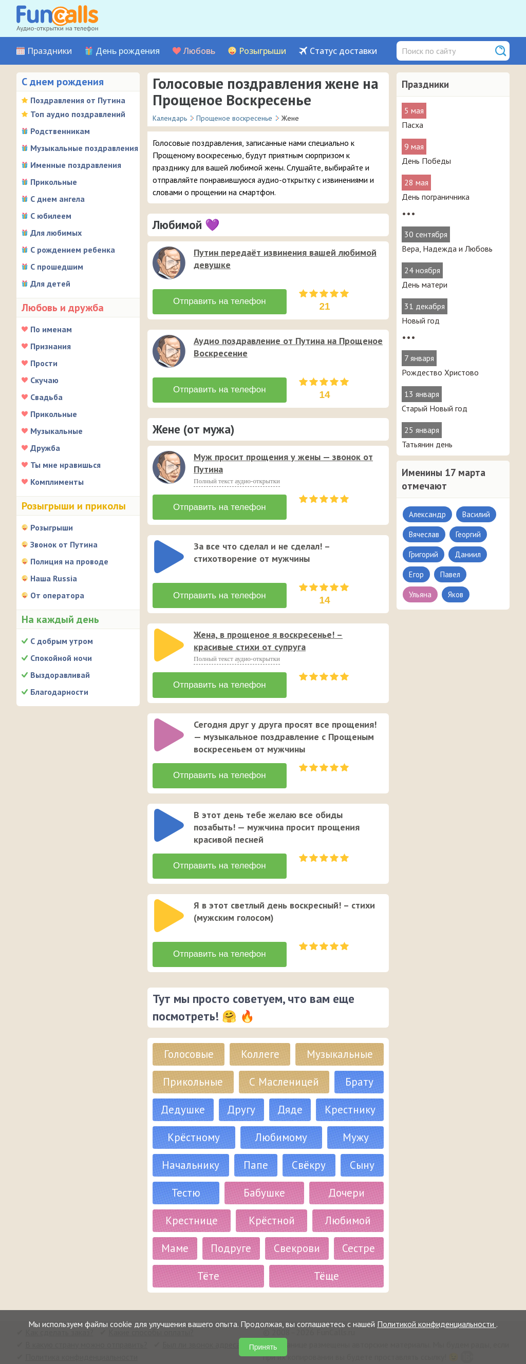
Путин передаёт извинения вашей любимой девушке (285, 259)
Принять (263, 1347)
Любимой (348, 1204)
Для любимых (56, 233)
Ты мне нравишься (65, 465)
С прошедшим (56, 266)
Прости (44, 363)
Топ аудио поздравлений (77, 114)
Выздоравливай (60, 675)
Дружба (45, 448)
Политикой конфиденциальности (436, 1324)
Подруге (231, 1232)
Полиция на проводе (69, 561)
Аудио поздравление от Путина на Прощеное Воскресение (288, 346)
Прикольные (53, 182)
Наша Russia (53, 578)
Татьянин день (427, 444)
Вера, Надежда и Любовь (447, 248)
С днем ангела (57, 199)
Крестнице (191, 1204)
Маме (175, 1232)
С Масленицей (284, 1065)
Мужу (356, 1121)
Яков (455, 594)
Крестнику (350, 1093)
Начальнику (190, 1148)
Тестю (186, 1176)
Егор (416, 574)
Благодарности (59, 692)
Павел (450, 574)
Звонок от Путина (64, 544)
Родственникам (60, 131)
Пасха (412, 125)
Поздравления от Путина (77, 100)
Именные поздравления (75, 165)
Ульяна (420, 594)
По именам (51, 329)
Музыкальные (56, 431)
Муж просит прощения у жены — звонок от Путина (283, 461)
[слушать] (169, 263)
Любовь (199, 51)
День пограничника (435, 197)
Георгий (468, 534)
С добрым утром (61, 641)
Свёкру (309, 1148)
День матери (424, 284)
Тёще (326, 1259)
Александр (427, 514)
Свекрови (297, 1232)
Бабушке (264, 1176)
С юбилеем (50, 216)
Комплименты (57, 482)
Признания (50, 346)
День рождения (128, 51)
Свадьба (46, 397)
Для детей (50, 283)
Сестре (358, 1232)
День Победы (426, 161)
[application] (170, 264)
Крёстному (193, 1121)
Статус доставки (343, 51)
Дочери (346, 1176)
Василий (476, 514)
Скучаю (44, 380)
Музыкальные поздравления (84, 148)
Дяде (290, 1093)
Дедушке (183, 1093)
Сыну (362, 1148)
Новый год (421, 320)
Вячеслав (424, 534)
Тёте (208, 1259)
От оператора (57, 595)
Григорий (423, 554)
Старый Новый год (434, 408)
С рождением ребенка (72, 249)
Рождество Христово (440, 372)
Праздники (49, 51)
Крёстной (272, 1204)
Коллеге (260, 1038)
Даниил (468, 554)
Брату (359, 1065)
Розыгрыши (262, 51)
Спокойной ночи (61, 658)
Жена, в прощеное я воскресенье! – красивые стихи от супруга (268, 635)
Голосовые (189, 1038)
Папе (255, 1148)
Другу (241, 1093)
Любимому (281, 1121)
